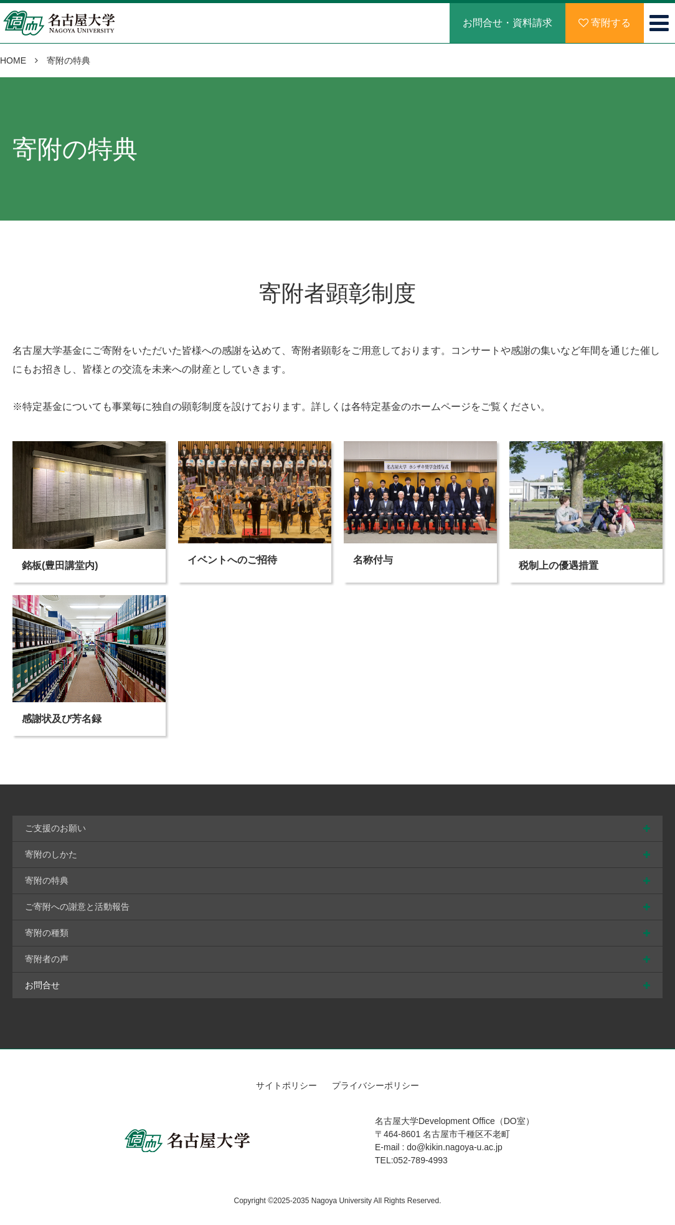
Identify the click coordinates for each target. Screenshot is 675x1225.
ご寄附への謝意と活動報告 (77, 907)
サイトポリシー (286, 1085)
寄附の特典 (46, 880)
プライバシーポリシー (375, 1085)
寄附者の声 (46, 959)
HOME (13, 60)
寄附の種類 (46, 933)
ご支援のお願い (55, 828)
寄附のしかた (51, 854)
